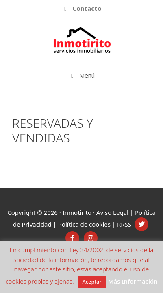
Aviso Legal (112, 212)
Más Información (133, 281)
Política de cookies (84, 224)
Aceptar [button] (92, 281)
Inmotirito (77, 212)
